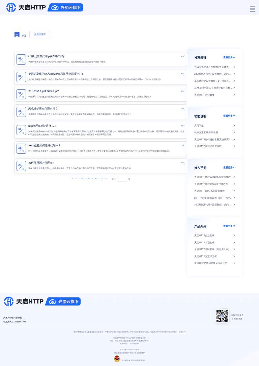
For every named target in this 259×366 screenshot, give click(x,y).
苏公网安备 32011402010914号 (129, 360)
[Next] (73, 179)
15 (101, 178)
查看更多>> (229, 57)
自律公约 (182, 332)
